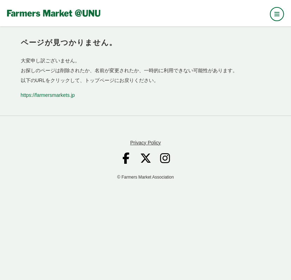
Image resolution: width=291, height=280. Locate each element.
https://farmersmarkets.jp (48, 95)
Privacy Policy (145, 142)
